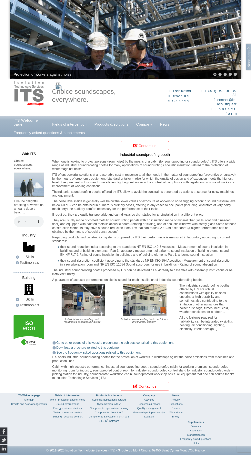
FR (58, 83)
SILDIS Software (109, 420)
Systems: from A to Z (109, 404)
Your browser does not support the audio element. (29, 221)
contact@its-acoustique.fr (226, 102)
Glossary (196, 426)
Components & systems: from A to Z (109, 416)
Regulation (196, 430)
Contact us (144, 146)
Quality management (149, 408)
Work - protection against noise (67, 399)
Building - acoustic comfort (67, 416)
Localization (182, 91)
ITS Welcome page (26, 122)
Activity (176, 399)
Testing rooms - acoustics (67, 412)
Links (196, 443)
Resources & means (149, 404)
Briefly (175, 416)
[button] (214, 74)
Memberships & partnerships (149, 412)
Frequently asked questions (195, 439)
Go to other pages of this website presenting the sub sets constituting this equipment (115, 342)
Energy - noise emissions (67, 408)
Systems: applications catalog (109, 399)
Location (149, 416)
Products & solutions (111, 124)
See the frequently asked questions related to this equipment (98, 352)
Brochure (180, 96)
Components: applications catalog (109, 408)
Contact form (226, 111)
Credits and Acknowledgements (29, 404)
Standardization (196, 434)
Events (176, 408)
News (164, 124)
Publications (176, 404)
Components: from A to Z (109, 412)
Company (144, 124)
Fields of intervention (69, 124)
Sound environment (67, 404)
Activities (149, 399)
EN (58, 87)
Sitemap (29, 399)
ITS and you (176, 412)
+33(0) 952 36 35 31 (220, 93)
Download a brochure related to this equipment (88, 347)
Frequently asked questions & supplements (49, 133)
